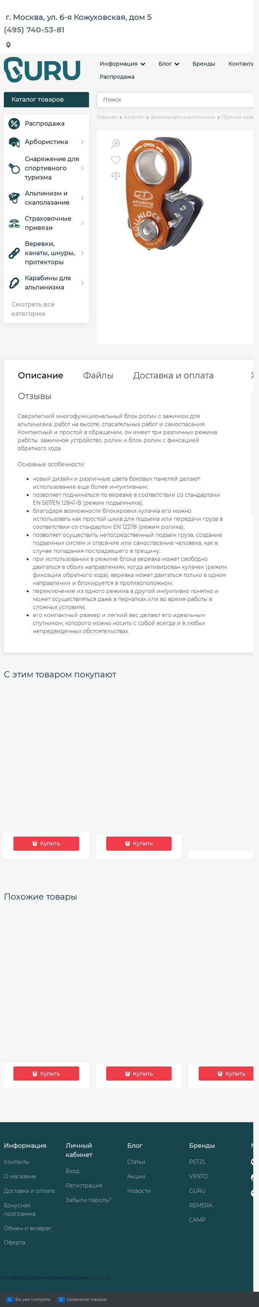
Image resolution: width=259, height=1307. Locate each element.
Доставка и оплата (173, 376)
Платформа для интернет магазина (46, 1278)
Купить (49, 843)
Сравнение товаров (87, 1299)
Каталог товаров (37, 99)
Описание (40, 376)
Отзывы (35, 396)
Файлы (98, 376)
